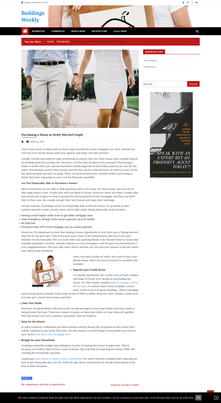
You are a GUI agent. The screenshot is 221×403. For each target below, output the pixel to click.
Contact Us (149, 67)
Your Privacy (150, 60)
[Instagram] (192, 2)
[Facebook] (184, 2)
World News (78, 31)
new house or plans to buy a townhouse (59, 358)
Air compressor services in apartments (43, 384)
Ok (198, 397)
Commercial (58, 31)
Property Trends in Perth (125, 385)
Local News (120, 31)
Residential (38, 31)
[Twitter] (188, 2)
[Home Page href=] (25, 31)
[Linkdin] (196, 2)
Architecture (99, 31)
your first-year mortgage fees (52, 334)
